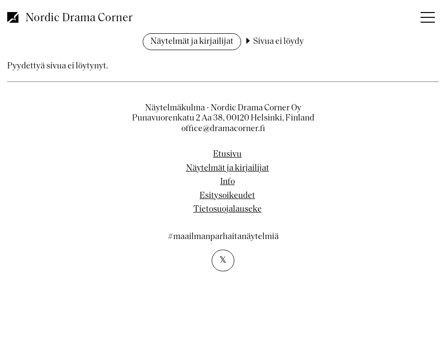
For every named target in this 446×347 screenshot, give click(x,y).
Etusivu (227, 154)
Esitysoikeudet (227, 196)
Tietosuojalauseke (227, 209)
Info (227, 182)
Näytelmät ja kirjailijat (191, 41)
